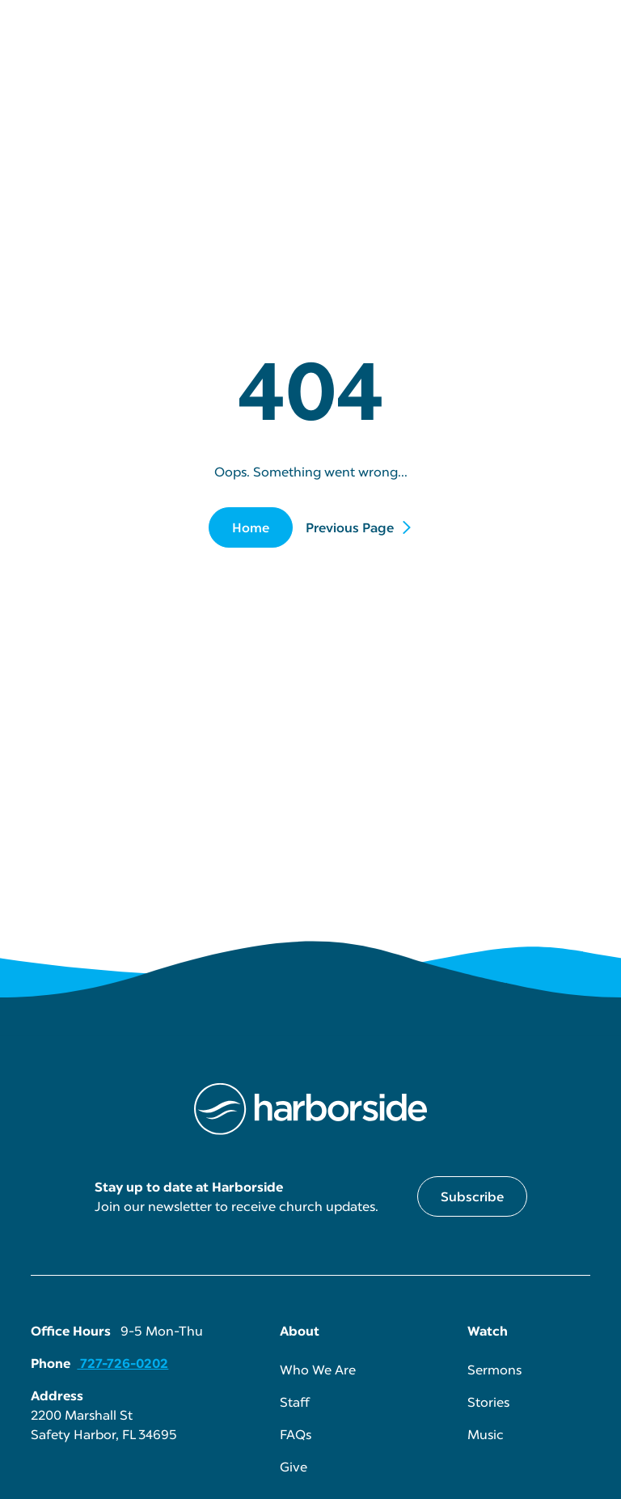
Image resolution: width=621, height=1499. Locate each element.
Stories (488, 1402)
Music (485, 1434)
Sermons (494, 1369)
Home (250, 527)
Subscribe (472, 1196)
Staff (295, 1402)
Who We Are (318, 1369)
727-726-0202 (122, 1362)
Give (293, 1467)
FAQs (295, 1434)
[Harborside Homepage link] (310, 1108)
